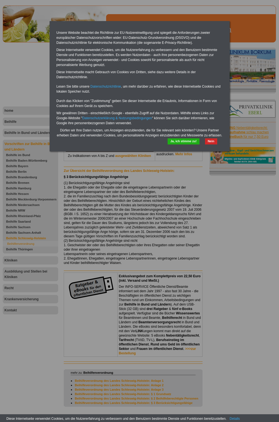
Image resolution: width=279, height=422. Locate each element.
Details (235, 419)
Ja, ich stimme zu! (183, 141)
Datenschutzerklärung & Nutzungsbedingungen (117, 118)
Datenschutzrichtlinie (105, 86)
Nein (211, 141)
